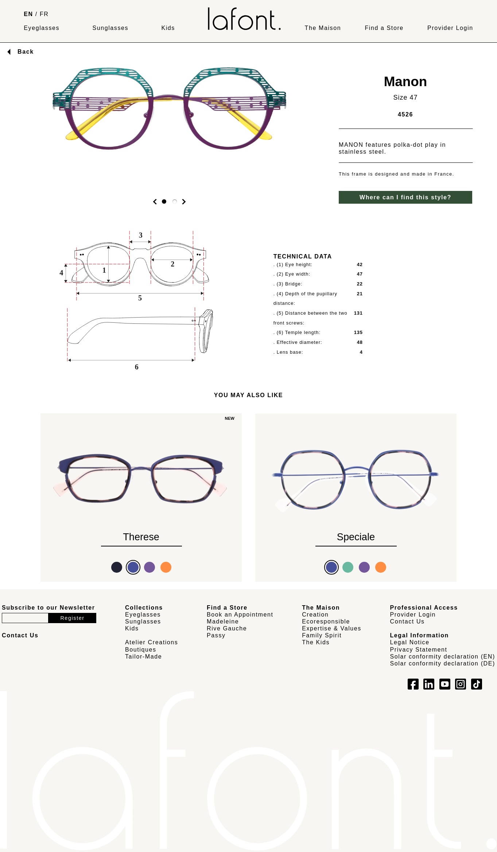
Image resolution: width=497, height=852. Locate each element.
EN (28, 14)
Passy (216, 635)
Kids (168, 28)
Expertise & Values (331, 628)
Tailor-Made (143, 656)
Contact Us (407, 621)
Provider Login (450, 28)
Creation (315, 614)
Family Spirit (322, 635)
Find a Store (384, 28)
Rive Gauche (227, 628)
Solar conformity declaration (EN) (442, 656)
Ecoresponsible (326, 621)
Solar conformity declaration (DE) (442, 663)
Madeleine (223, 621)
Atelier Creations (151, 642)
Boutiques (140, 649)
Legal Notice (410, 642)
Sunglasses (110, 28)
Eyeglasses (41, 28)
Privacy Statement (418, 649)
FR (44, 14)
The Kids (316, 642)
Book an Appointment (240, 614)
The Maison (323, 28)
